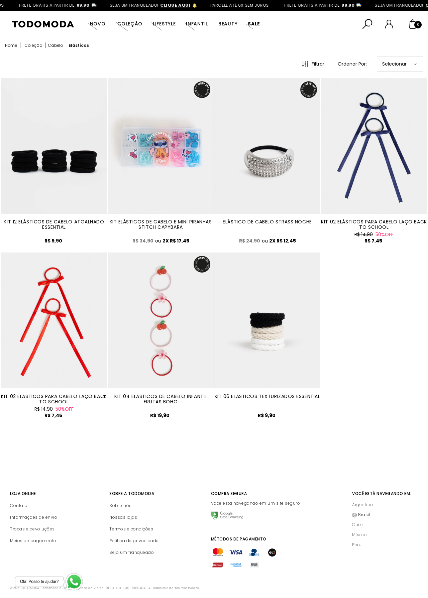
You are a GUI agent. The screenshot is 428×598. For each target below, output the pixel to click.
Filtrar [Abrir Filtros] (318, 64)
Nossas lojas (123, 517)
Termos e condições (131, 529)
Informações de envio (33, 517)
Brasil (364, 514)
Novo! (98, 24)
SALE (254, 24)
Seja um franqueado (131, 552)
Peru (356, 544)
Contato (19, 505)
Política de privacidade (134, 540)
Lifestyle (164, 24)
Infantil (197, 24)
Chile (357, 524)
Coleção (129, 24)
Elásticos (79, 45)
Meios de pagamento (33, 540)
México (359, 534)
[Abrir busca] (367, 24)
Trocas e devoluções (32, 529)
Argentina (362, 504)
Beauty (227, 24)
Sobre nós (120, 505)
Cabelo (55, 45)
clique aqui (181, 5)
